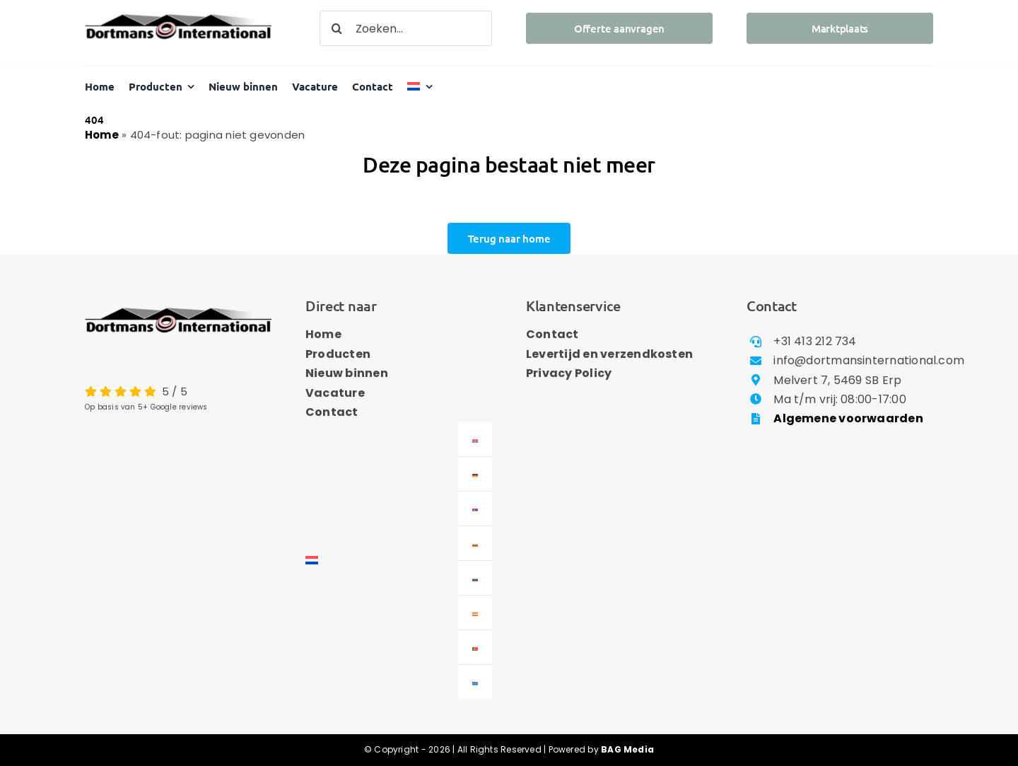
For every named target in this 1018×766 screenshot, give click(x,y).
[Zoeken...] (406, 28)
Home (102, 134)
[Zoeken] (337, 28)
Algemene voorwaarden (848, 418)
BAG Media (627, 749)
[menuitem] (420, 87)
